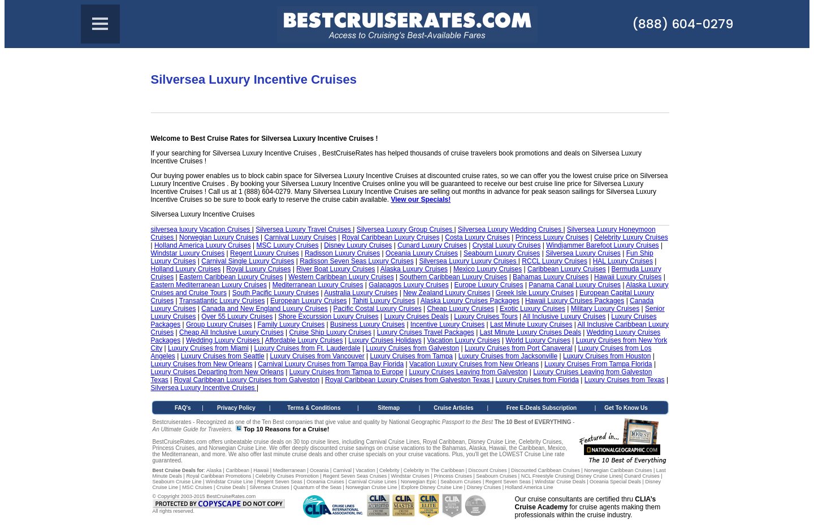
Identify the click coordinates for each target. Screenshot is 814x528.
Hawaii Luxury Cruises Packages (574, 301)
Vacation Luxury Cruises (463, 340)
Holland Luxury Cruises (186, 269)
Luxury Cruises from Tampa (411, 356)
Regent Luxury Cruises (264, 253)
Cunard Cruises (642, 476)
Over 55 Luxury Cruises (236, 317)
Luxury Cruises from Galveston (412, 348)
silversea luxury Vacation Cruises (201, 229)
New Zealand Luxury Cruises (446, 293)
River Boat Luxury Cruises (335, 269)
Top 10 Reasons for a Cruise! (286, 429)
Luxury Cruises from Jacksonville (507, 356)
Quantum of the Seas (317, 487)
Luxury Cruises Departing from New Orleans (217, 372)
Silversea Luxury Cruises (583, 253)
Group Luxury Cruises (219, 324)
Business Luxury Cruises (367, 324)
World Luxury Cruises (537, 340)
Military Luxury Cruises (605, 309)
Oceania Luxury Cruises (422, 253)
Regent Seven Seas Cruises (355, 476)
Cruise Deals (231, 487)
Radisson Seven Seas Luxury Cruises (356, 261)
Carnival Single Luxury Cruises (247, 261)
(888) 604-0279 (682, 24)
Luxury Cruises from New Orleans (202, 364)
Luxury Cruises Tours (486, 317)
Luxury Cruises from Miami (208, 348)
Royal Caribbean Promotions (218, 476)
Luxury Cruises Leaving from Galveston (468, 372)
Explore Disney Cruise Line (432, 487)
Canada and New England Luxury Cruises (264, 309)
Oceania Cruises (325, 481)
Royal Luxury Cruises (258, 269)
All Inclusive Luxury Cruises (564, 317)
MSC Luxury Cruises (288, 245)
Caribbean (237, 470)
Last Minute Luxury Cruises (531, 324)
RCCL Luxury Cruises (554, 261)
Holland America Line (529, 487)
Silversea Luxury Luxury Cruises (468, 261)
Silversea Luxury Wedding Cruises (511, 229)
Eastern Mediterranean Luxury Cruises (209, 285)
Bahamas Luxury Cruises (550, 277)
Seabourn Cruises (496, 476)
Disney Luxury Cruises (358, 245)
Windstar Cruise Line (229, 481)
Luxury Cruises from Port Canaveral (519, 348)
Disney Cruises (484, 487)
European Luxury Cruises (308, 301)
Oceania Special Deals (615, 481)
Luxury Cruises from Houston (607, 356)
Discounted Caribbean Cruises (545, 470)
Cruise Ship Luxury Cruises (330, 332)
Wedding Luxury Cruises (224, 340)
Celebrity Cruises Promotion (287, 476)
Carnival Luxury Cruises (300, 237)
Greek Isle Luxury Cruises (535, 293)
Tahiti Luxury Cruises (383, 301)
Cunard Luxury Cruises (432, 245)
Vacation (365, 470)
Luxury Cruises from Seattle (223, 356)
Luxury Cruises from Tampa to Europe (346, 372)
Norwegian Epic (418, 481)
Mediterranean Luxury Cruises (317, 285)
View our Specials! (421, 200)
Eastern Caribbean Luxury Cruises (231, 277)
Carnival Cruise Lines (372, 481)
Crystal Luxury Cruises (507, 245)
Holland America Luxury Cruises (202, 245)
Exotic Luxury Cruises (532, 309)
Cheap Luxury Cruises (460, 309)
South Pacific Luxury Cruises (275, 293)
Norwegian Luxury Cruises (219, 237)
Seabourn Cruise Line (177, 481)
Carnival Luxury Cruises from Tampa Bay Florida (331, 364)
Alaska (214, 470)
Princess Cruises (453, 476)
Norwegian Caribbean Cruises (618, 470)
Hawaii (261, 470)
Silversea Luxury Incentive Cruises (204, 388)
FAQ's (183, 408)
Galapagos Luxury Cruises (408, 285)
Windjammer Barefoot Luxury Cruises (602, 245)
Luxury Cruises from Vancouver (317, 356)
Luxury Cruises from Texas (624, 380)
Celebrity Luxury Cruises (631, 237)
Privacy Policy (236, 408)
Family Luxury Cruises (291, 324)
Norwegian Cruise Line (371, 487)
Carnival (342, 470)
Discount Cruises (488, 470)
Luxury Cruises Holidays (384, 340)
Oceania (319, 470)
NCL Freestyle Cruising (547, 476)
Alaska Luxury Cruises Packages (470, 301)
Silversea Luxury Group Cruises (405, 229)
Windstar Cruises (410, 476)
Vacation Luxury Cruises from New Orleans (474, 364)
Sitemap (389, 408)
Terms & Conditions (313, 408)
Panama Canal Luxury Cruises (575, 285)
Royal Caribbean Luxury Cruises (391, 237)
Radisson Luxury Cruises (342, 253)
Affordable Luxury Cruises (304, 340)
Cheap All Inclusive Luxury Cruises (231, 332)
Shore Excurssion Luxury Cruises (328, 317)
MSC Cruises (197, 487)
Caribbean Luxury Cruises (566, 269)
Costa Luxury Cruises (477, 237)
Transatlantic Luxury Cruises (222, 301)
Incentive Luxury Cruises (447, 324)
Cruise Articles (453, 408)
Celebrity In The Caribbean (434, 470)
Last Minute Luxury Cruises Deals (530, 332)
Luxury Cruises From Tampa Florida (598, 364)
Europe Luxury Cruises (488, 285)
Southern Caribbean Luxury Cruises (454, 277)
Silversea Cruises (269, 487)
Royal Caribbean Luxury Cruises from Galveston (246, 380)
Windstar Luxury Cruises (188, 253)
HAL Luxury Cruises (623, 261)
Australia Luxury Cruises (360, 293)
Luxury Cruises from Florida (537, 380)
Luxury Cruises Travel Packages (425, 332)
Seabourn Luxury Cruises (502, 253)
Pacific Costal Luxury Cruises (378, 309)
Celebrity (389, 470)
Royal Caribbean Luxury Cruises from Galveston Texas (408, 380)
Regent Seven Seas (279, 481)
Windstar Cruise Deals (560, 481)
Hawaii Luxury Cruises (627, 277)
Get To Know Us (625, 408)
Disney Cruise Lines (598, 476)
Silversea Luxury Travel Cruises (304, 229)
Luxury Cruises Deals (416, 317)
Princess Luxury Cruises (552, 237)
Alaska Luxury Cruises (414, 269)
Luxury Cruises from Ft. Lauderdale (307, 348)
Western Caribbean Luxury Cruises (341, 277)
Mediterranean (289, 470)
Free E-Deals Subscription (541, 408)
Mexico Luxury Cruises (487, 269)
